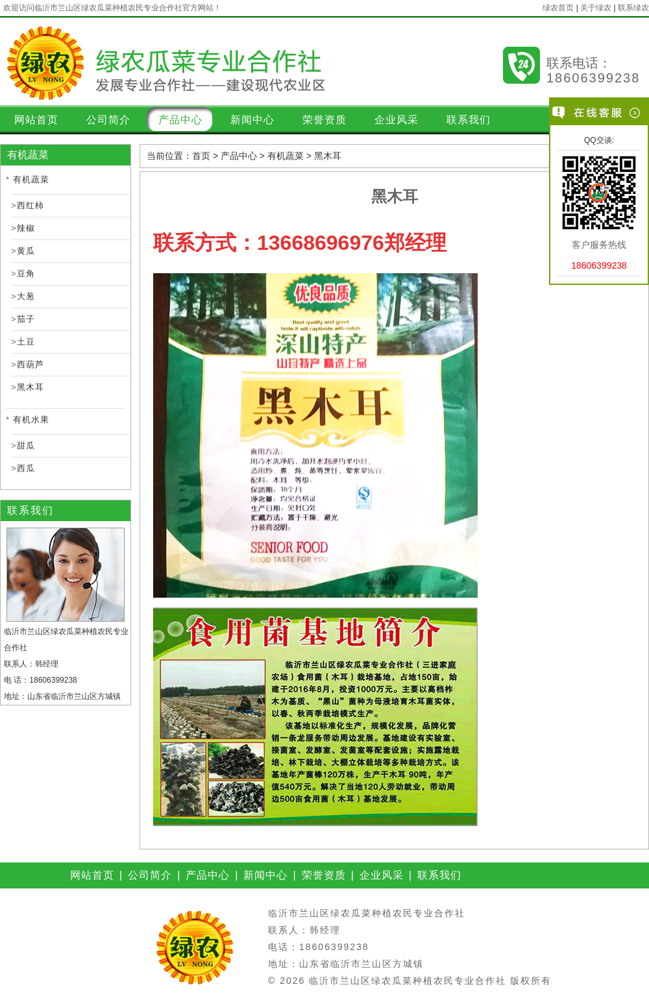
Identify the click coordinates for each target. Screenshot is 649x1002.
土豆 (26, 342)
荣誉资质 (324, 119)
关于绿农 (595, 7)
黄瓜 (26, 251)
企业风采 (396, 119)
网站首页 (36, 119)
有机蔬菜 (31, 179)
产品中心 (180, 119)
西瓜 (26, 468)
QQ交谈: (599, 140)
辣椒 (26, 228)
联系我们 (469, 119)
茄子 (26, 319)
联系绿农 (633, 7)
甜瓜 (26, 445)
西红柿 (30, 205)
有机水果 (31, 419)
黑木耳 (30, 387)
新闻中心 (252, 119)
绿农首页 (558, 7)
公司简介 (108, 119)
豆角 (26, 273)
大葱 (26, 296)
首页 (201, 156)
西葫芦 (30, 364)
